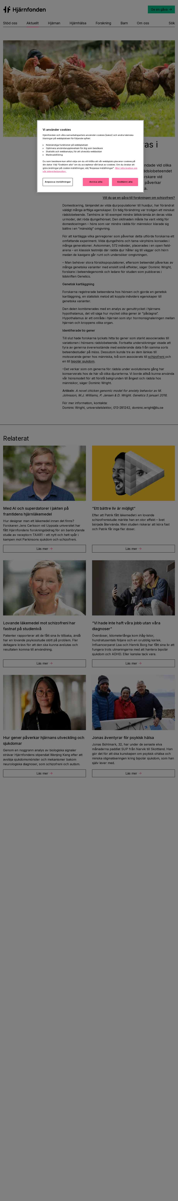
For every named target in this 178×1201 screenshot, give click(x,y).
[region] (90, 156)
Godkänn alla (125, 181)
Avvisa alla (95, 181)
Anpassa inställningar (58, 181)
